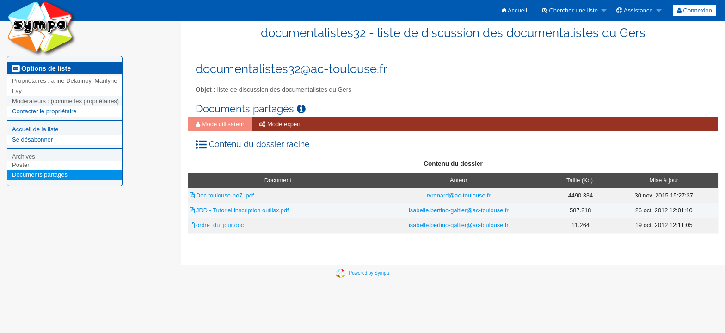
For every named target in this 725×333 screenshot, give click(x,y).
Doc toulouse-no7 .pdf (222, 195)
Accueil (514, 10)
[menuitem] (515, 10)
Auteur (458, 180)
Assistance (634, 10)
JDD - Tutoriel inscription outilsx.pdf (239, 210)
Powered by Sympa (369, 272)
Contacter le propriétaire (44, 111)
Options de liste (41, 68)
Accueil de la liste (35, 129)
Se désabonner (32, 139)
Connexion (694, 10)
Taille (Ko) (579, 180)
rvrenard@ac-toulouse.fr (459, 195)
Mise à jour (663, 180)
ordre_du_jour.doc (217, 225)
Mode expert (280, 124)
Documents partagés (40, 174)
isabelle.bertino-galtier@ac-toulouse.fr (459, 210)
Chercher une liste (570, 10)
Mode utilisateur (220, 124)
